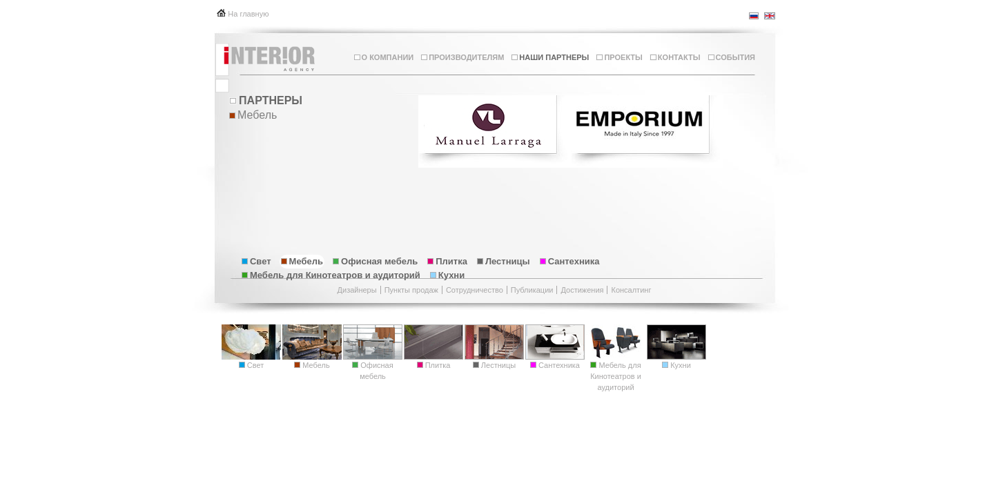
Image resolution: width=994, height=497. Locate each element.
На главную (248, 14)
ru (754, 15)
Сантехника (570, 261)
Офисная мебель (375, 261)
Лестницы (503, 261)
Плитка (447, 261)
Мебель (302, 261)
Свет (256, 261)
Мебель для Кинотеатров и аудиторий (331, 275)
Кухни (447, 275)
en (769, 15)
